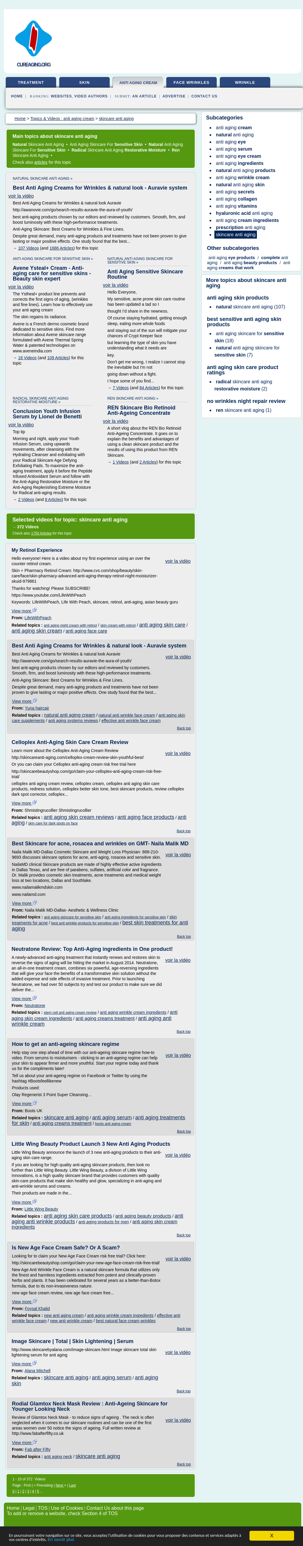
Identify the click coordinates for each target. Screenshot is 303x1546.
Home (17, 96)
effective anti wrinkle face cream (131, 720)
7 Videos (121, 387)
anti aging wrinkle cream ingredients (133, 1012)
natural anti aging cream (69, 715)
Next (60, 1485)
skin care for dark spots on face (53, 823)
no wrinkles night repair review (246, 401)
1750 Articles (41, 533)
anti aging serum (112, 1118)
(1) (243, 410)
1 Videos (121, 462)
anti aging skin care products (78, 1216)
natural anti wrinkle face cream (126, 715)
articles (40, 162)
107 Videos (28, 248)
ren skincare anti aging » (132, 398)
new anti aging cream (64, 1315)
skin (84, 82)
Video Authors (91, 96)
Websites (61, 96)
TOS (43, 1508)
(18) (249, 337)
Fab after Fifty (38, 1449)
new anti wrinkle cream (71, 1320)
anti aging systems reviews (73, 720)
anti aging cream (138, 83)
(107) (250, 306)
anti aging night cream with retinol (70, 625)
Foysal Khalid (37, 1308)
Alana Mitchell (38, 1370)
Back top (184, 728)
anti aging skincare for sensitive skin (72, 917)
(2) (243, 385)
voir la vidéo (21, 195)
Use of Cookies (67, 1508)
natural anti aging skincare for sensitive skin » (139, 260)
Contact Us (204, 96)
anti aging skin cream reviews (79, 817)
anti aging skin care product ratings (242, 370)
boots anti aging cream (113, 1124)
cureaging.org (34, 64)
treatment (31, 82)
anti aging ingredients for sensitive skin (135, 917)
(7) (247, 351)
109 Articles (58, 357)
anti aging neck (58, 1456)
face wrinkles (192, 82)
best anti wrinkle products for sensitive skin (85, 923)
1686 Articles (61, 248)
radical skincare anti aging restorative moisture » (41, 400)
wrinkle (245, 82)
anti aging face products (145, 817)
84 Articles (149, 387)
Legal (28, 1508)
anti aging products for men (104, 1221)
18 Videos (27, 357)
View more (24, 611)
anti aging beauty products (143, 1216)
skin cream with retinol (118, 625)
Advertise (174, 96)
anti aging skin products (238, 298)
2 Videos (26, 499)
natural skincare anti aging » (43, 178)
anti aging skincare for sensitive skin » (53, 259)
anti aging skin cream (37, 631)
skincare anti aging (66, 1118)
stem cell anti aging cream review (70, 1013)
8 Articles (53, 499)
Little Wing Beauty (41, 1209)
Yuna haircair (37, 708)
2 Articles (147, 462)
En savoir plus (115, 1539)
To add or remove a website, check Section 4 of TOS (62, 1513)
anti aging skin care (162, 625)
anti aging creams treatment (105, 1018)
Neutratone (35, 1005)
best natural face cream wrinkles (126, 1320)
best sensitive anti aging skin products (244, 321)
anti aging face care (86, 630)
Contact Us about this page (115, 1508)
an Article (144, 96)
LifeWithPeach (38, 617)
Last (72, 1485)
